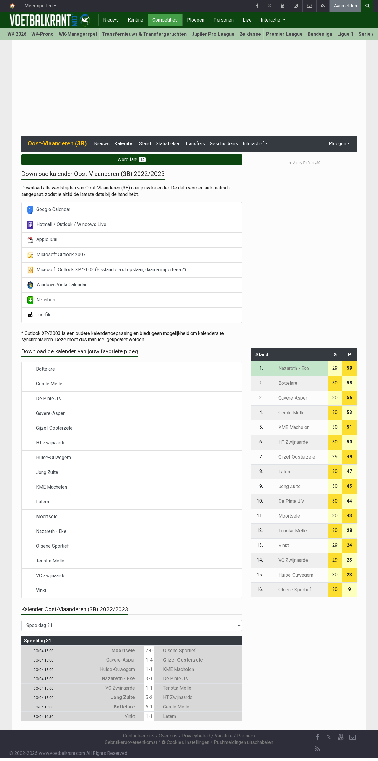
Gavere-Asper (46, 413)
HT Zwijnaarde (46, 443)
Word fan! (132, 159)
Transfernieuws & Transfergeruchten (144, 34)
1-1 (149, 669)
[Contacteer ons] (353, 737)
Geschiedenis (224, 143)
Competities (165, 20)
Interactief (271, 20)
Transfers (195, 143)
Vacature (224, 736)
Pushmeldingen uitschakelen (243, 742)
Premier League (284, 34)
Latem (38, 502)
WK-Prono (42, 34)
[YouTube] (341, 737)
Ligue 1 (345, 34)
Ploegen (195, 20)
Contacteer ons (138, 736)
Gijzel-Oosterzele (50, 428)
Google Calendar (48, 210)
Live (247, 20)
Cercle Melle (44, 384)
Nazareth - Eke (46, 531)
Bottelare (41, 369)
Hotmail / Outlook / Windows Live (66, 225)
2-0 (149, 650)
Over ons (168, 736)
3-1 (149, 678)
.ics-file (39, 315)
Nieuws (111, 20)
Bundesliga (320, 34)
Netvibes (41, 300)
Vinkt (36, 590)
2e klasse (250, 34)
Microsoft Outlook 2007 (56, 255)
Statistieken (168, 143)
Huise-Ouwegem (49, 457)
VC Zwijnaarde (46, 576)
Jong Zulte (42, 472)
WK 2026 (16, 34)
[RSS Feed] (317, 749)
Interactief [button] (253, 143)
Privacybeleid (196, 736)
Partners (246, 736)
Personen (224, 20)
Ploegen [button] (337, 143)
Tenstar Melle (45, 561)
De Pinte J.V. (44, 398)
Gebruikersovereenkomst (131, 742)
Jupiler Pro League (213, 34)
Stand (145, 143)
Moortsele (42, 517)
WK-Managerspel (78, 34)
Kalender (124, 143)
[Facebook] (317, 737)
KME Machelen (47, 487)
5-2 (149, 697)
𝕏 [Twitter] (329, 737)
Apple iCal (42, 240)
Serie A (367, 34)
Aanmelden (345, 6)
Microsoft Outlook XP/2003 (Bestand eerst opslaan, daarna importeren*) (106, 270)
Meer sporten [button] (39, 6)
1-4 (149, 660)
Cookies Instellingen (185, 742)
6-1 (149, 707)
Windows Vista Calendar (57, 285)
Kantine (135, 20)
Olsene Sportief (48, 546)
